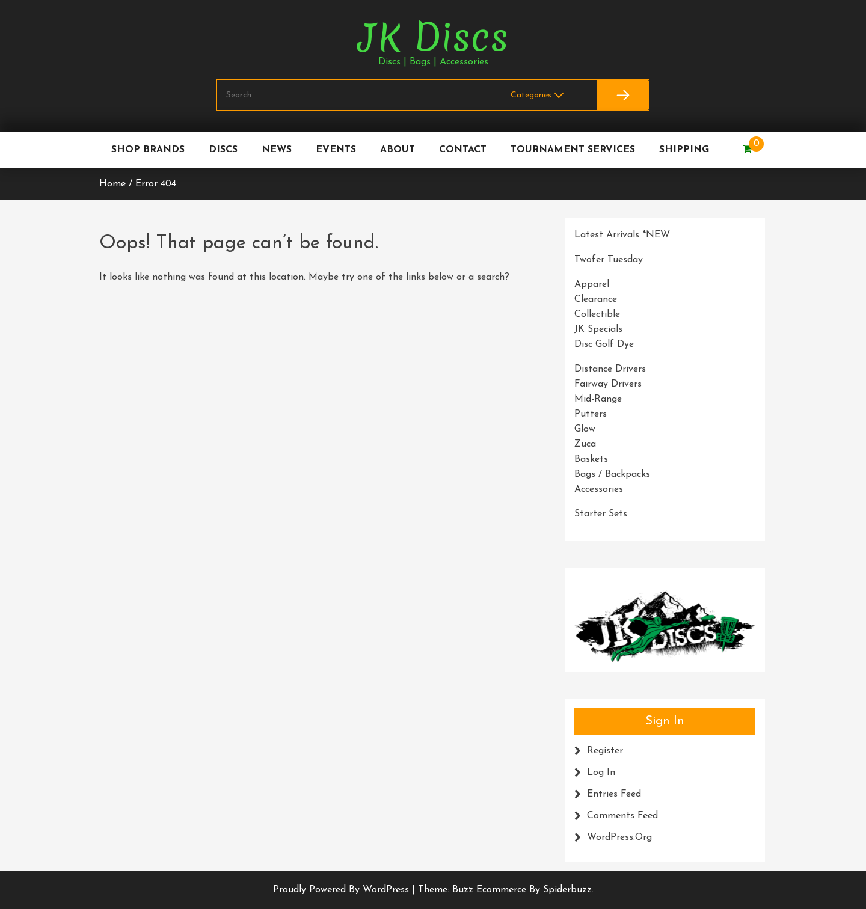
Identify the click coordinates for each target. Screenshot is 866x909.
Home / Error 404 (137, 184)
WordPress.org (619, 837)
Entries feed (614, 794)
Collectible (597, 314)
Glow (584, 429)
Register (605, 751)
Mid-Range (598, 399)
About (397, 150)
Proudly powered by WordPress (342, 890)
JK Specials (598, 329)
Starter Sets (600, 514)
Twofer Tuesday (608, 260)
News (277, 150)
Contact (463, 150)
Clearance (595, 299)
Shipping (684, 150)
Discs (223, 150)
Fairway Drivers (608, 384)
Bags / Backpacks (612, 474)
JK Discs (433, 37)
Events (336, 150)
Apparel (591, 284)
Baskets (591, 459)
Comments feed (622, 816)
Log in (601, 772)
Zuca (585, 444)
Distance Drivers (610, 369)
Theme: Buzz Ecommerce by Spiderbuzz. (506, 890)
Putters (590, 414)
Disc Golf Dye (604, 344)
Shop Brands (148, 150)
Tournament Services (573, 150)
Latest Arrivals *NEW (622, 235)
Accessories (598, 489)
